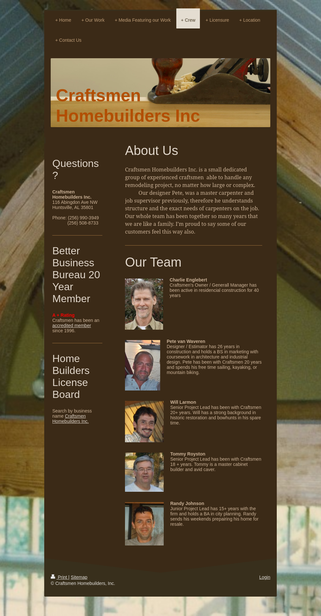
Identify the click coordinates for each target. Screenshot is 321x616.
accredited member (71, 325)
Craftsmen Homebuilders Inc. (70, 418)
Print (59, 577)
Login (264, 577)
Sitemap (79, 577)
